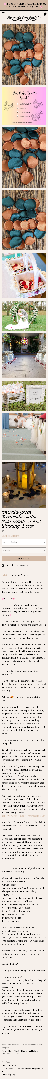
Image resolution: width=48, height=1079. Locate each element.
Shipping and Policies (29, 1051)
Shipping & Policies (21, 575)
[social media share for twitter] (8, 565)
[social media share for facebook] (3, 565)
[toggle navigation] (3, 13)
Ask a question (22, 565)
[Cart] (45, 14)
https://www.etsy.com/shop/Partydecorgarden (23, 815)
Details (5, 575)
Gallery (16, 1053)
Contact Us (6, 1053)
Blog (10, 1051)
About (16, 1051)
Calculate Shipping (10, 535)
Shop (4, 1051)
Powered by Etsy (8, 1074)
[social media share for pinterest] (13, 565)
